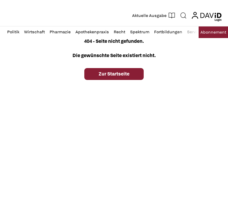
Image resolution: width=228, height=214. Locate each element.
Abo (213, 32)
